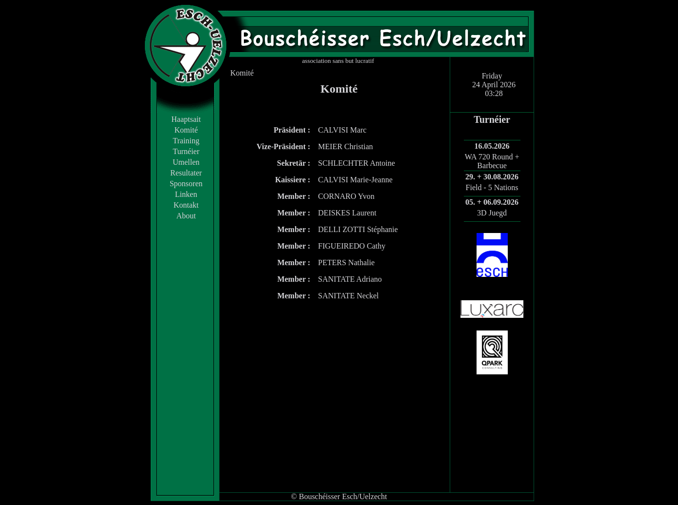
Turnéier (186, 151)
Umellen (186, 162)
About (186, 216)
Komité (186, 130)
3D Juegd (492, 213)
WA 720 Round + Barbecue (492, 161)
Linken (186, 194)
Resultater (186, 173)
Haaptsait (185, 119)
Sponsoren (186, 183)
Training (186, 140)
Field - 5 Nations (492, 187)
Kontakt (186, 205)
